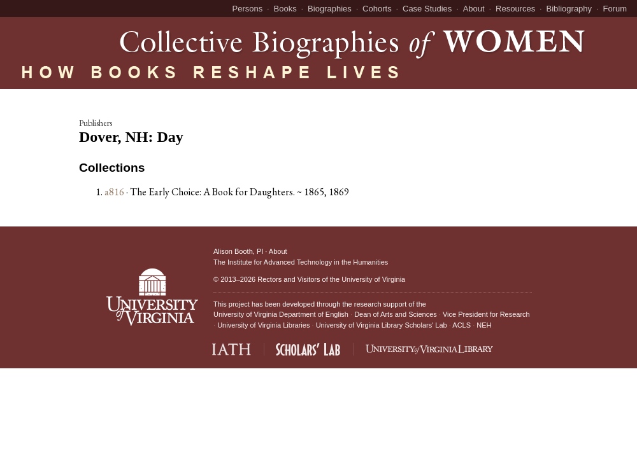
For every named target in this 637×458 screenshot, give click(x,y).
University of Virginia (373, 279)
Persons (248, 8)
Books (285, 8)
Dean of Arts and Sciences (395, 314)
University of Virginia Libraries (263, 325)
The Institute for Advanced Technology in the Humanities (300, 262)
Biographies (330, 8)
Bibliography (569, 8)
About (474, 8)
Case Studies (427, 8)
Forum (615, 8)
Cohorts (377, 8)
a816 (114, 191)
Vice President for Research (486, 314)
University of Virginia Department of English (280, 314)
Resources (515, 8)
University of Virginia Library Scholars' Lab (381, 325)
